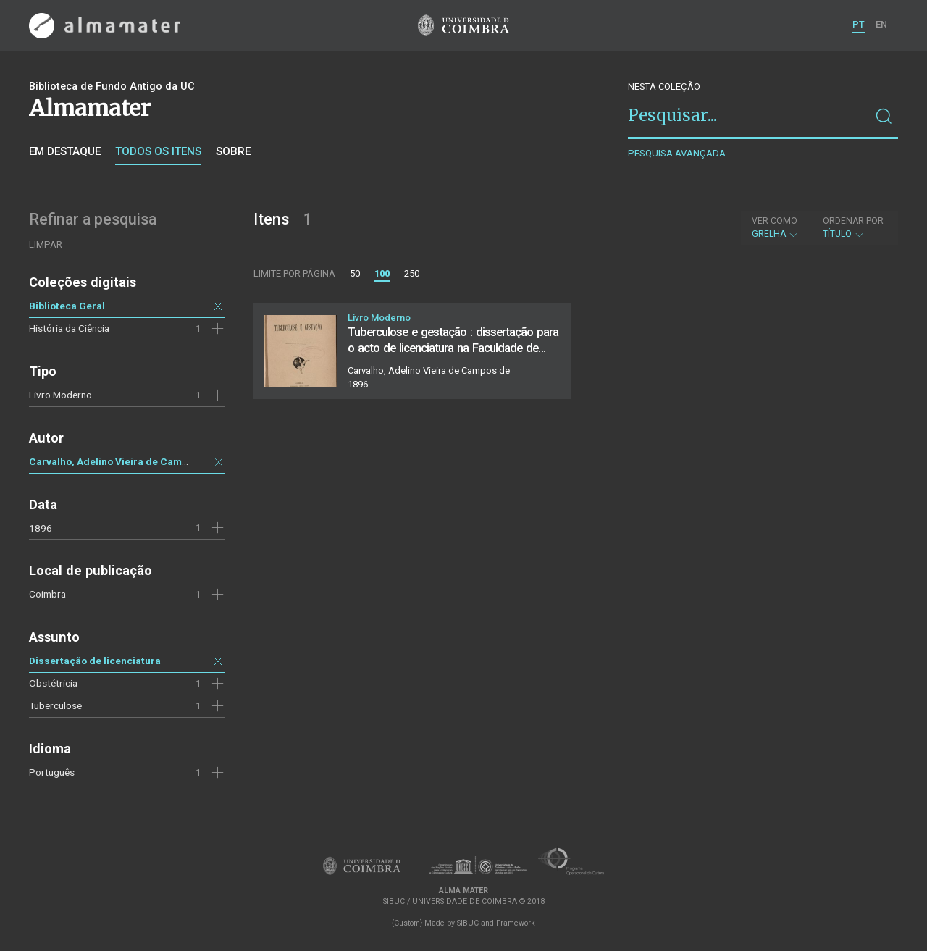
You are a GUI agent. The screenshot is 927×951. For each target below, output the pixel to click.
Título (853, 227)
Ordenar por (853, 221)
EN (881, 24)
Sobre (233, 151)
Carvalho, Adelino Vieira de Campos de (121, 461)
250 (411, 273)
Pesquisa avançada (677, 153)
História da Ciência (69, 328)
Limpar (45, 244)
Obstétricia (53, 683)
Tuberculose (55, 705)
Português (52, 772)
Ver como (774, 221)
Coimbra (47, 594)
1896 (40, 528)
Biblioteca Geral (67, 305)
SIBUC (468, 923)
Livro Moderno (60, 395)
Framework (515, 923)
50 (355, 273)
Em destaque (65, 151)
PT (858, 24)
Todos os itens (158, 151)
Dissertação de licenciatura (95, 660)
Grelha (775, 227)
